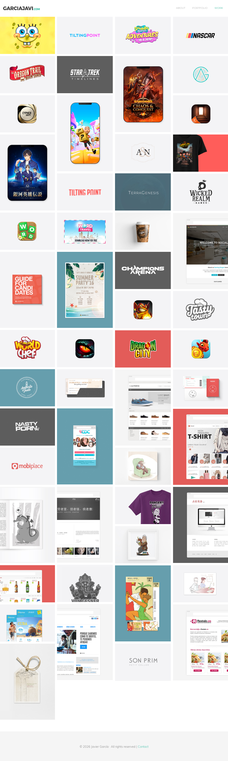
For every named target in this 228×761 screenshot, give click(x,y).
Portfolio (200, 7)
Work (219, 7)
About (180, 7)
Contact (143, 747)
